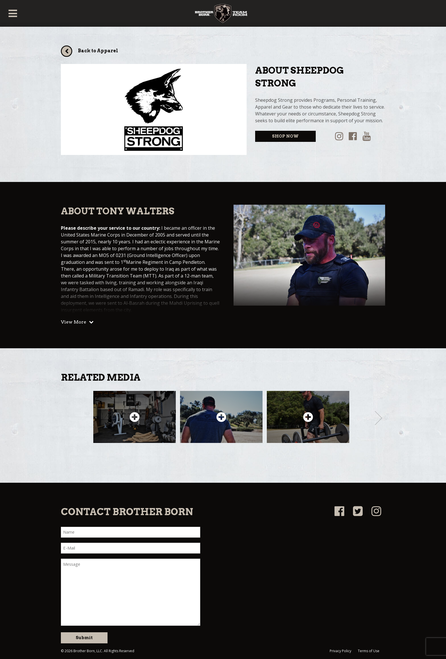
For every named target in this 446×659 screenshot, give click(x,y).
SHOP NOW (285, 136)
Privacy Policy (340, 650)
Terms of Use (368, 650)
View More (73, 322)
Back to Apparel (98, 50)
